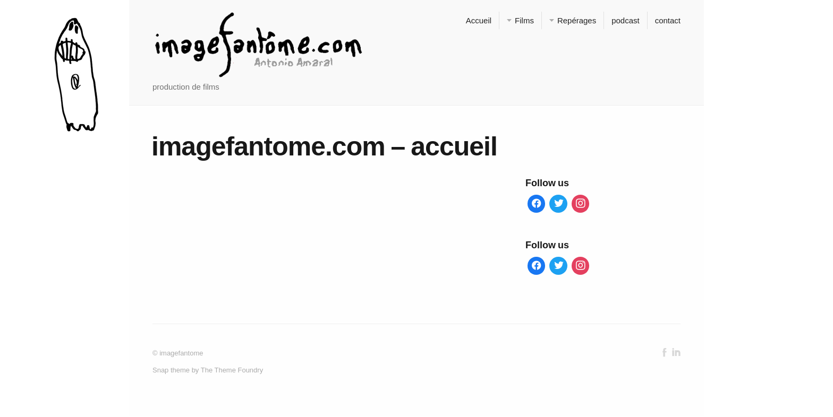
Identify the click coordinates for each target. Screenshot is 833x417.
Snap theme (171, 371)
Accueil (478, 20)
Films (524, 20)
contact (668, 20)
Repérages (576, 20)
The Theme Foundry (232, 371)
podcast (625, 20)
